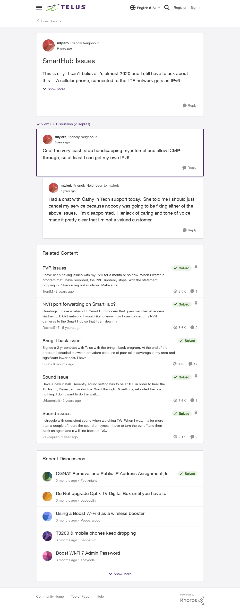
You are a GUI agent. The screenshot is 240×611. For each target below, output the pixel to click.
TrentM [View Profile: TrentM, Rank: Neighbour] (48, 291)
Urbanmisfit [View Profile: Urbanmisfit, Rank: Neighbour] (51, 400)
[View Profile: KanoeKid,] (47, 536)
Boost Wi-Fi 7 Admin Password (88, 553)
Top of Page (80, 596)
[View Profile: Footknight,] (47, 476)
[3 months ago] (66, 480)
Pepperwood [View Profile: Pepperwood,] (90, 520)
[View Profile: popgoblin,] (47, 496)
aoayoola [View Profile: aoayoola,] (88, 560)
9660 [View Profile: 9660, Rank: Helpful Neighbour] (46, 364)
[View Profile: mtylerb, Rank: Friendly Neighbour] (49, 45)
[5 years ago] (70, 327)
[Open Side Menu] (39, 7)
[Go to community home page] (66, 7)
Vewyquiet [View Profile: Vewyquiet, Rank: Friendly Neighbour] (51, 437)
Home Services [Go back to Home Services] (48, 21)
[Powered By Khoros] (192, 599)
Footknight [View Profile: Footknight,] (89, 480)
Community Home (50, 596)
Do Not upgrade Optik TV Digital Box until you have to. (112, 493)
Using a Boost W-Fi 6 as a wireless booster (100, 513)
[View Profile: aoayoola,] (47, 556)
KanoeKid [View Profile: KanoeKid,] (88, 540)
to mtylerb (111, 185)
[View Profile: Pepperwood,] (47, 516)
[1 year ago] (69, 436)
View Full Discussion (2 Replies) (63, 124)
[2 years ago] (64, 291)
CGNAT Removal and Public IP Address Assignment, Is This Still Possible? (112, 474)
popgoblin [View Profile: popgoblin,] (88, 500)
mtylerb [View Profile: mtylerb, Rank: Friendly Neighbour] (63, 43)
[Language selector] (145, 7)
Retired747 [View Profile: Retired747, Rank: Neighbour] (51, 327)
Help (100, 596)
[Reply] (189, 105)
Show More (54, 89)
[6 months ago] (62, 364)
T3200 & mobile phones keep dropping (96, 533)
